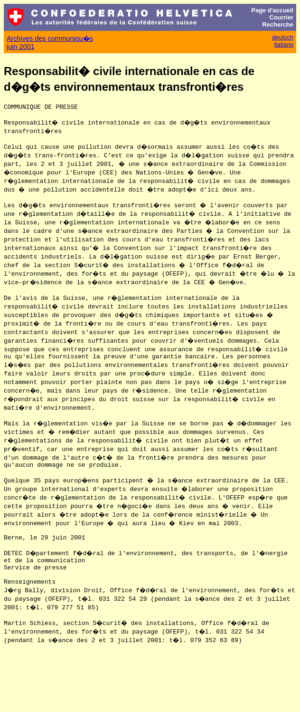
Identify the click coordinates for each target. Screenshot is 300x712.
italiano (283, 44)
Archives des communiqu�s (50, 38)
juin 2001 (20, 46)
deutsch (282, 37)
